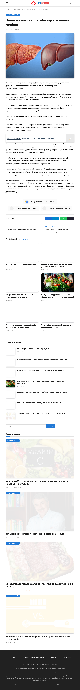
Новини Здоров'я (17, 9)
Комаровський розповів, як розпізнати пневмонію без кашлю (36, 534)
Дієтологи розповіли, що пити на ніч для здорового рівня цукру (42, 414)
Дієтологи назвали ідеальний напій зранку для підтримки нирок (21, 326)
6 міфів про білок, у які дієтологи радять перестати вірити (19, 296)
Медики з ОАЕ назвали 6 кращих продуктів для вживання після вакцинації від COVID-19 (37, 482)
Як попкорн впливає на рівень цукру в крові (22, 265)
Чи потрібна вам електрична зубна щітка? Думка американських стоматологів (38, 637)
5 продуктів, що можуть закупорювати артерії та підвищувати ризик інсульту (39, 585)
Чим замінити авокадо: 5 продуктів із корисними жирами (57, 326)
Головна (8, 9)
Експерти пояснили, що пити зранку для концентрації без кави (56, 265)
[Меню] (7, 3)
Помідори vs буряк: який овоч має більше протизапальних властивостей (57, 296)
